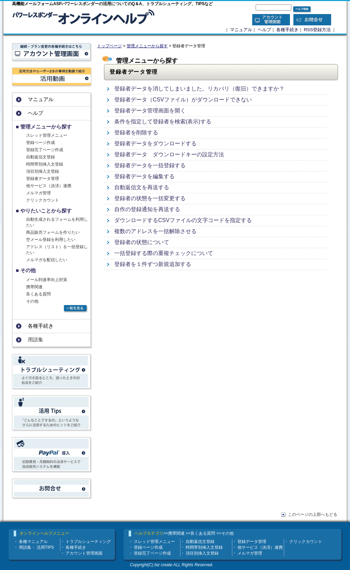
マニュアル (241, 29)
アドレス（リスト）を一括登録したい (57, 249)
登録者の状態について (141, 242)
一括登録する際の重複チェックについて (163, 253)
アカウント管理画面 (84, 553)
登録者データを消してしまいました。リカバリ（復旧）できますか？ (199, 89)
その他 (32, 301)
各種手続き (287, 29)
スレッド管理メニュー (46, 135)
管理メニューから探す (147, 46)
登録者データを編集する (144, 176)
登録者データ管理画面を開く (150, 110)
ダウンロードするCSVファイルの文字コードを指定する (183, 220)
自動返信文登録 (40, 157)
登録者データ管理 (42, 178)
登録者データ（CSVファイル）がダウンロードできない (183, 99)
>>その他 (225, 533)
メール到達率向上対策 (46, 279)
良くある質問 (38, 294)
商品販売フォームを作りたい (53, 232)
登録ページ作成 (40, 142)
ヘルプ (264, 29)
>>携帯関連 (174, 533)
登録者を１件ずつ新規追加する (152, 264)
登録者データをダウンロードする (155, 143)
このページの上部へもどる (312, 514)
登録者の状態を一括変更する (150, 198)
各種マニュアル (33, 541)
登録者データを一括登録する (150, 165)
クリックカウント (42, 200)
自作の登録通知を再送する (147, 209)
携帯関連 (34, 286)
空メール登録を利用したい (50, 239)
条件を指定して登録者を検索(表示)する (162, 121)
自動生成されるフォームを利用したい (57, 222)
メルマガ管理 (38, 193)
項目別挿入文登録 (42, 171)
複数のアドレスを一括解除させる (155, 231)
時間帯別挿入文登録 (44, 164)
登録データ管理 (251, 541)
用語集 (25, 547)
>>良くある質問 (200, 533)
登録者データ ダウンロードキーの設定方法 (169, 154)
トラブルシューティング (88, 541)
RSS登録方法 (317, 29)
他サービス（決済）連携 (48, 185)
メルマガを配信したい (46, 259)
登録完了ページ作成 (44, 149)
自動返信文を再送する (141, 187)
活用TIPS (45, 547)
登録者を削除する (136, 132)
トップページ (109, 46)
